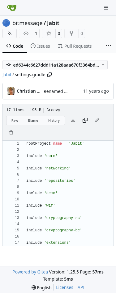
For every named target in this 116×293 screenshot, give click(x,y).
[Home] (11, 7)
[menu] (42, 288)
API (81, 287)
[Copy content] (85, 120)
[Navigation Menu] (107, 7)
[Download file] (73, 120)
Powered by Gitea (30, 272)
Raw (14, 120)
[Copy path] (49, 74)
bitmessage (27, 23)
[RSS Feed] (9, 33)
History (54, 120)
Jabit (53, 23)
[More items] (109, 46)
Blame (33, 120)
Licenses (64, 287)
